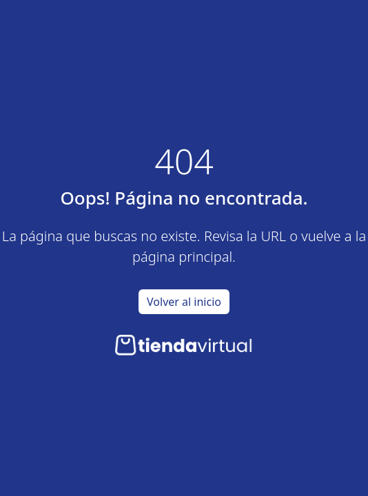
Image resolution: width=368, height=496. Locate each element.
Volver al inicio (184, 301)
